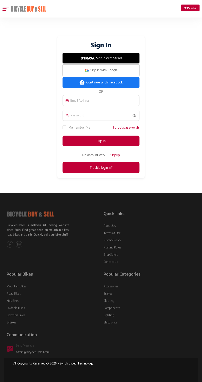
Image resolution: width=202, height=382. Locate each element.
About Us (110, 231)
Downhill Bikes (16, 320)
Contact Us (111, 267)
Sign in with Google (101, 70)
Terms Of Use (112, 238)
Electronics (110, 328)
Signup (115, 155)
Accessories (111, 292)
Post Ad (190, 7)
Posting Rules (112, 253)
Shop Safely (111, 260)
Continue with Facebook (101, 82)
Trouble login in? (101, 167)
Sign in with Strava (101, 58)
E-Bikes (11, 328)
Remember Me (76, 127)
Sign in (101, 141)
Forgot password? (126, 127)
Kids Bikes (13, 306)
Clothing (109, 306)
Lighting (109, 320)
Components (112, 313)
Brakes (108, 299)
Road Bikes (14, 299)
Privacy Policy (112, 245)
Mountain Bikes (16, 292)
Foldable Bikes (16, 313)
